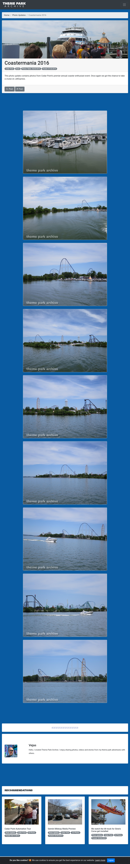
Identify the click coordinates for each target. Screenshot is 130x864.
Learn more (100, 860)
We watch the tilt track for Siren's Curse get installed (106, 830)
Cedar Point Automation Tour (18, 829)
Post (9, 89)
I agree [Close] (110, 860)
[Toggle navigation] (124, 4)
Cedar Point (9, 69)
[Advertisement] (65, 102)
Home (6, 15)
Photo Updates (19, 15)
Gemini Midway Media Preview (62, 829)
